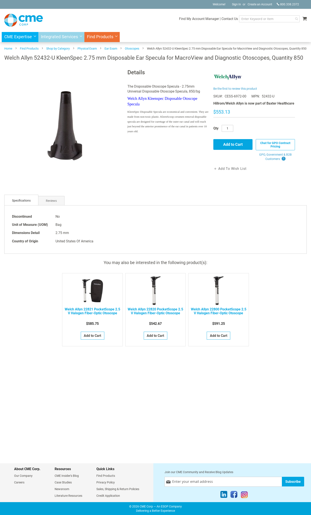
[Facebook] (233, 495)
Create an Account (260, 4)
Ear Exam (111, 48)
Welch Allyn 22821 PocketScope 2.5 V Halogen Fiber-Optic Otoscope (92, 311)
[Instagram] (244, 495)
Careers (19, 482)
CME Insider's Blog (67, 475)
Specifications (21, 200)
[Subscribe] (293, 481)
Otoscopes (132, 48)
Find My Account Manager (199, 19)
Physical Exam (87, 48)
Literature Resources (68, 495)
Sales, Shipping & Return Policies (117, 489)
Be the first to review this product (235, 88)
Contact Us (229, 19)
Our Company (23, 475)
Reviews (51, 200)
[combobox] (269, 18)
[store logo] (23, 20)
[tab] (21, 200)
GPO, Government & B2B (275, 157)
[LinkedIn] (223, 495)
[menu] (155, 37)
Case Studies (63, 482)
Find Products (29, 48)
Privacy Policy (105, 482)
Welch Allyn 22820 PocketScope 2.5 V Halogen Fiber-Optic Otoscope (155, 311)
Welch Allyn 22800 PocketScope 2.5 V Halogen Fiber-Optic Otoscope (218, 311)
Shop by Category (58, 48)
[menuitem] (19, 37)
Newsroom (62, 489)
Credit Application (108, 495)
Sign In (236, 4)
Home (8, 48)
